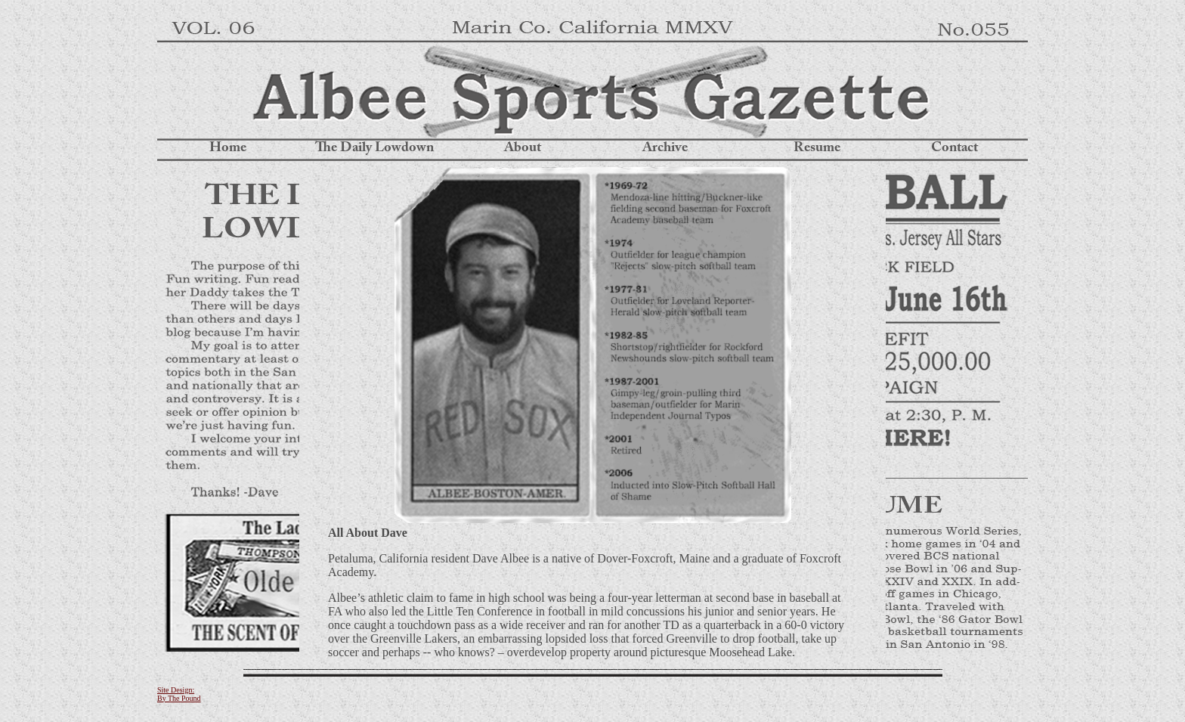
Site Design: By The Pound (179, 694)
